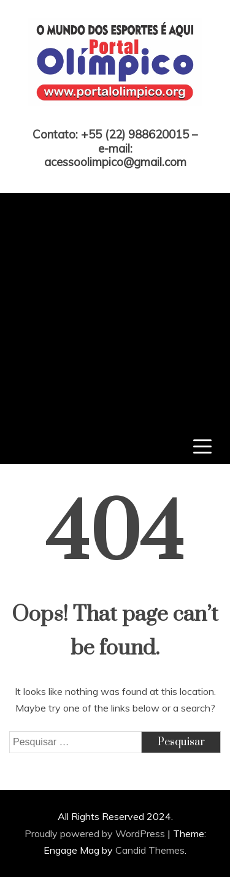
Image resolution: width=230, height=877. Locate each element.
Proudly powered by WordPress (96, 833)
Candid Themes (150, 850)
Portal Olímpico (115, 118)
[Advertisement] (115, 308)
